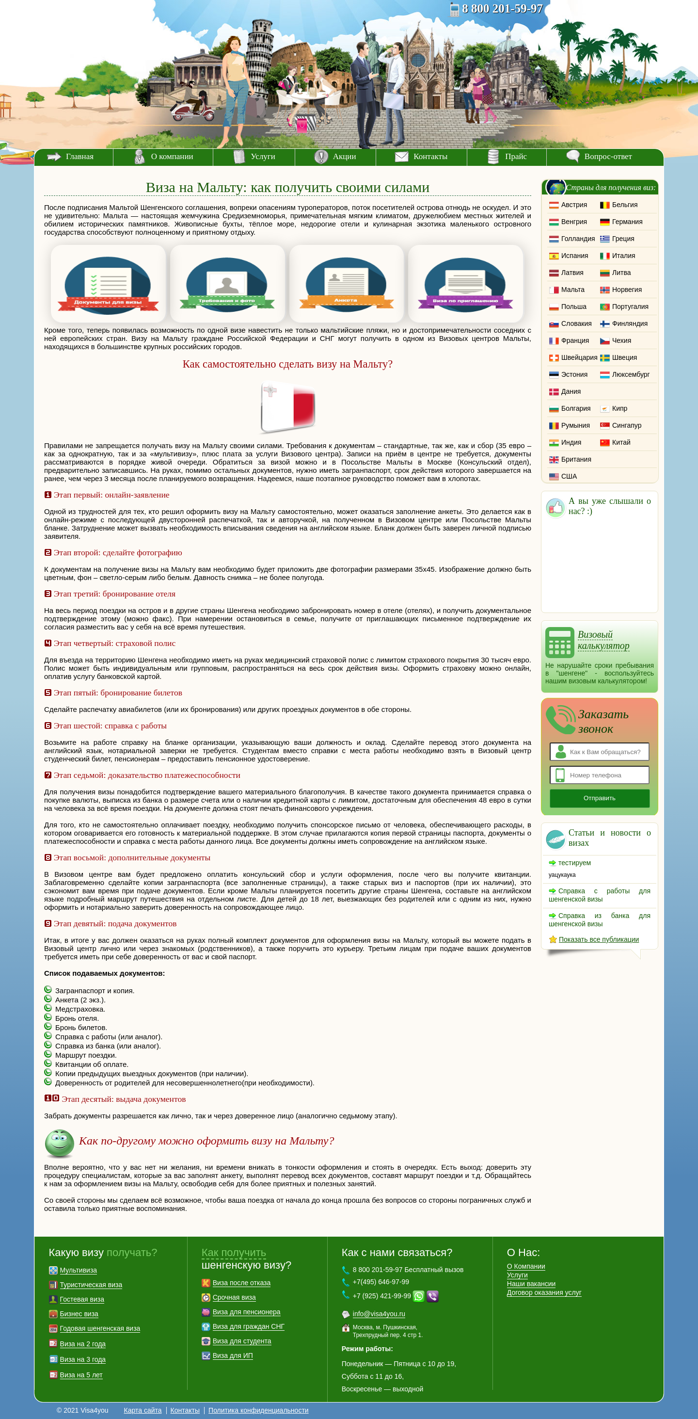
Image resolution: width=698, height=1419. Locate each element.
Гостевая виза (82, 1299)
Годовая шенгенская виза (100, 1328)
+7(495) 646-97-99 (381, 1282)
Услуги (263, 156)
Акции (344, 156)
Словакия (576, 323)
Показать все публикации (599, 939)
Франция (575, 340)
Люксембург (631, 374)
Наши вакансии (531, 1284)
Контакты (430, 156)
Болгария (576, 408)
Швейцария (579, 357)
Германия (627, 222)
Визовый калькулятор (604, 640)
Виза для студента (242, 1341)
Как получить (234, 1252)
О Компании (526, 1266)
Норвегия (627, 289)
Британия (576, 459)
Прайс (516, 156)
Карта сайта (143, 1410)
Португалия (630, 306)
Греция (623, 238)
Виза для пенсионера (247, 1312)
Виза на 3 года (83, 1359)
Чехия (621, 340)
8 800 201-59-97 (502, 8)
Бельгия (624, 205)
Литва (621, 272)
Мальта (573, 289)
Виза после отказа (242, 1283)
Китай (621, 442)
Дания (571, 391)
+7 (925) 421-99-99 (382, 1296)
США (569, 476)
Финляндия (630, 323)
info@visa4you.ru (379, 1314)
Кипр (619, 408)
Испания (574, 255)
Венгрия (574, 222)
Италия (623, 255)
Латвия (572, 272)
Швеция (624, 357)
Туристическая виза (91, 1285)
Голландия (578, 238)
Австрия (574, 205)
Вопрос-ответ (608, 156)
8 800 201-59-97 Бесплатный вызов (408, 1270)
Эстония (574, 374)
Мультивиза (78, 1270)
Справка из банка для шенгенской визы (599, 920)
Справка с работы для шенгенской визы (599, 895)
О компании (172, 156)
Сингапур (626, 425)
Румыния (575, 425)
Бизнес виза (79, 1314)
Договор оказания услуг (544, 1292)
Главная (80, 156)
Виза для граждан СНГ (249, 1326)
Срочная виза (234, 1297)
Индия (571, 442)
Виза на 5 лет (81, 1375)
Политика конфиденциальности (258, 1410)
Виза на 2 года (83, 1344)
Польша (574, 306)
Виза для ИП (233, 1355)
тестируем (574, 863)
